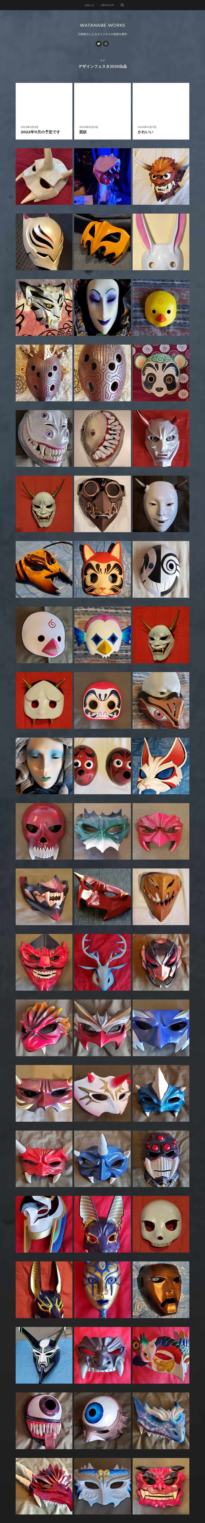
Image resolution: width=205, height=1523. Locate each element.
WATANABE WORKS (102, 25)
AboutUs (107, 5)
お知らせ (89, 5)
